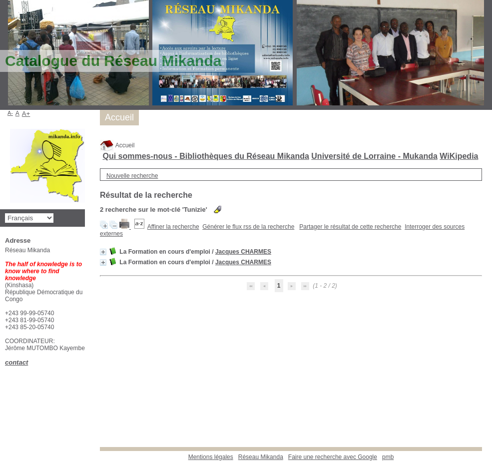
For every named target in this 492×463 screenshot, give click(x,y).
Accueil (117, 145)
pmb (388, 457)
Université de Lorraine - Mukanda (374, 156)
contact (16, 362)
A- (10, 113)
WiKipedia (459, 156)
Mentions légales (210, 457)
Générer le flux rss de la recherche (248, 226)
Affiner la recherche (173, 226)
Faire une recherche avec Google (332, 457)
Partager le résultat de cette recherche (350, 226)
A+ (26, 113)
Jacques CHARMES (243, 251)
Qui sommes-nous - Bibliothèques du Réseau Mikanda (205, 156)
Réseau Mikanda (260, 457)
